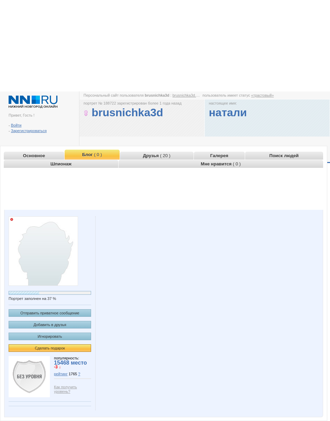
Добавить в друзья (49, 325)
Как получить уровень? (65, 389)
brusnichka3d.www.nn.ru (193, 95)
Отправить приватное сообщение (49, 313)
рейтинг (61, 374)
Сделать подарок (50, 348)
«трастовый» (262, 95)
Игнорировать (50, 336)
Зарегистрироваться (29, 131)
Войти (16, 125)
